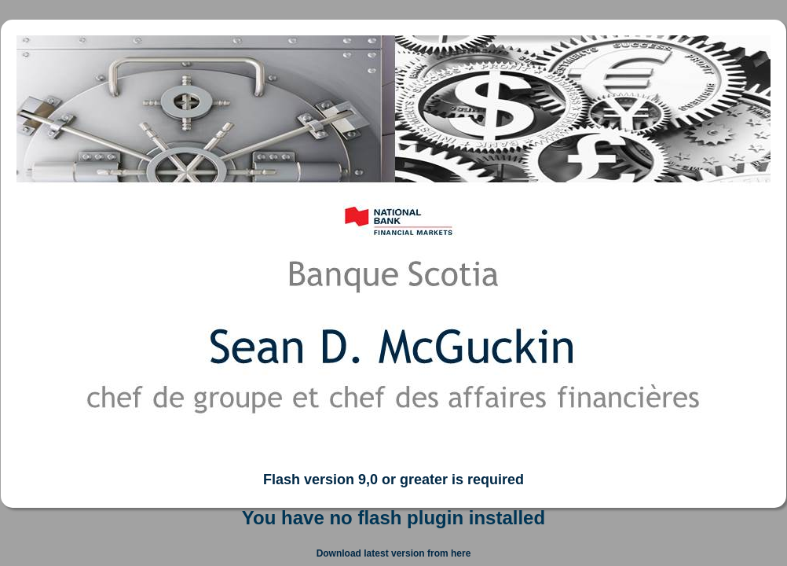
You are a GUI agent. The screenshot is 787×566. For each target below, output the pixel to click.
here (460, 553)
